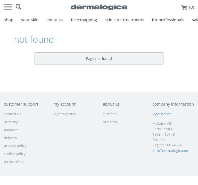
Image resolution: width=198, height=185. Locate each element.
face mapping (84, 20)
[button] (18, 7)
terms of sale (15, 161)
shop (8, 20)
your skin (30, 20)
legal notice (161, 114)
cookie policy (15, 153)
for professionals (168, 20)
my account (64, 104)
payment (11, 129)
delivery (10, 137)
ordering (11, 121)
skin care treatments (124, 20)
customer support (21, 104)
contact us (12, 114)
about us (54, 20)
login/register (64, 114)
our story (110, 121)
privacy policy (15, 145)
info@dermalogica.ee (170, 150)
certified (110, 114)
